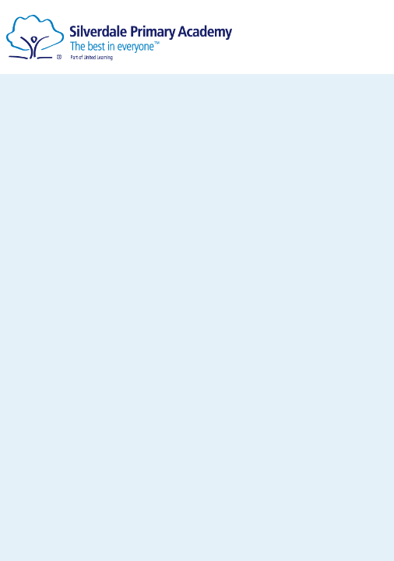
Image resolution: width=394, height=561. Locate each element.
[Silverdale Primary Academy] (119, 32)
